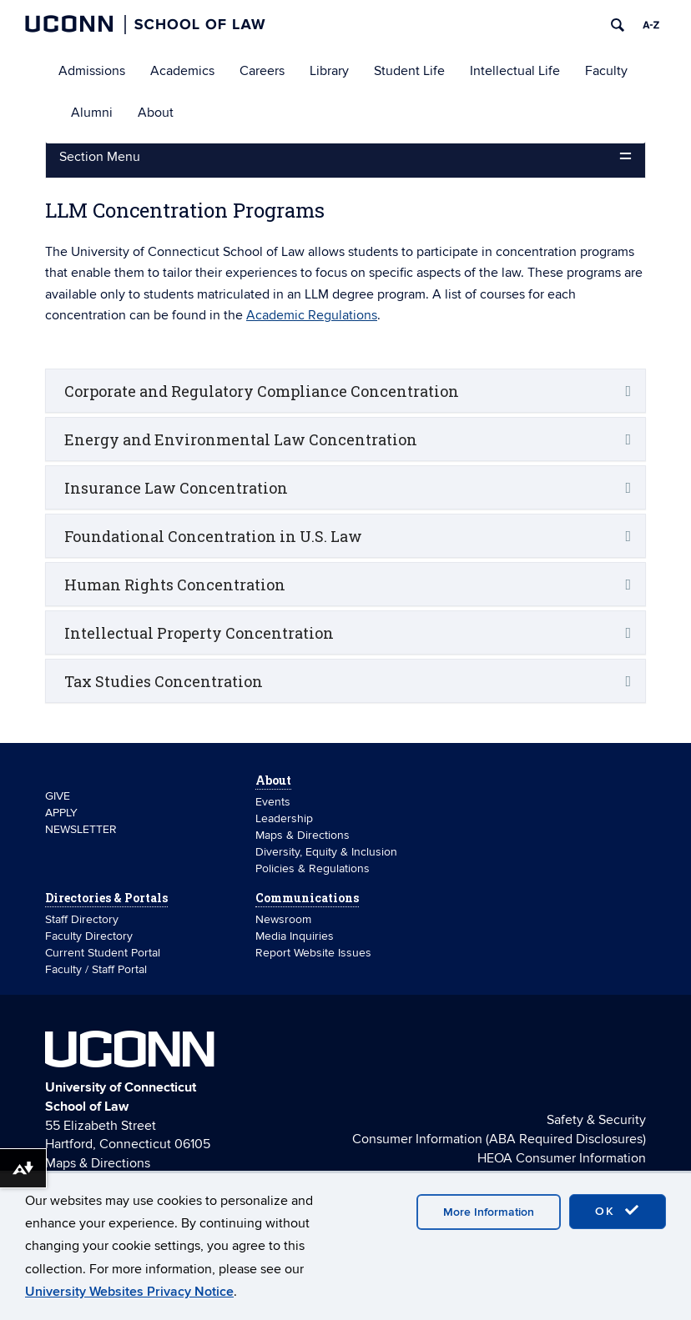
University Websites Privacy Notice (129, 1291)
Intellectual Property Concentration (199, 633)
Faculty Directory (89, 936)
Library (329, 71)
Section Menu (99, 156)
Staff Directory (82, 919)
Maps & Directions (302, 835)
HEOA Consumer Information (561, 1158)
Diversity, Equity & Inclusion (326, 852)
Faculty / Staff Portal (96, 969)
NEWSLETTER (81, 829)
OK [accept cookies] (617, 1210)
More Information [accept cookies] (488, 1212)
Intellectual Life (515, 71)
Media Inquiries (294, 936)
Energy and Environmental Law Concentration (240, 439)
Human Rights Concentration (174, 585)
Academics (182, 71)
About (156, 112)
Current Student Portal (102, 953)
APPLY (61, 813)
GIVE (57, 796)
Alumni (92, 112)
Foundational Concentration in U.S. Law (213, 536)
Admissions (91, 71)
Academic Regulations (311, 315)
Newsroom (285, 919)
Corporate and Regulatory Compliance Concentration (261, 391)
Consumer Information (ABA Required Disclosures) (499, 1139)
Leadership (284, 818)
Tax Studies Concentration (163, 681)
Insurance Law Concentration (176, 488)
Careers (262, 71)
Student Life (409, 71)
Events (272, 802)
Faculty (606, 71)
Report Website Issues (313, 953)
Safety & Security (596, 1120)
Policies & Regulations (312, 868)
